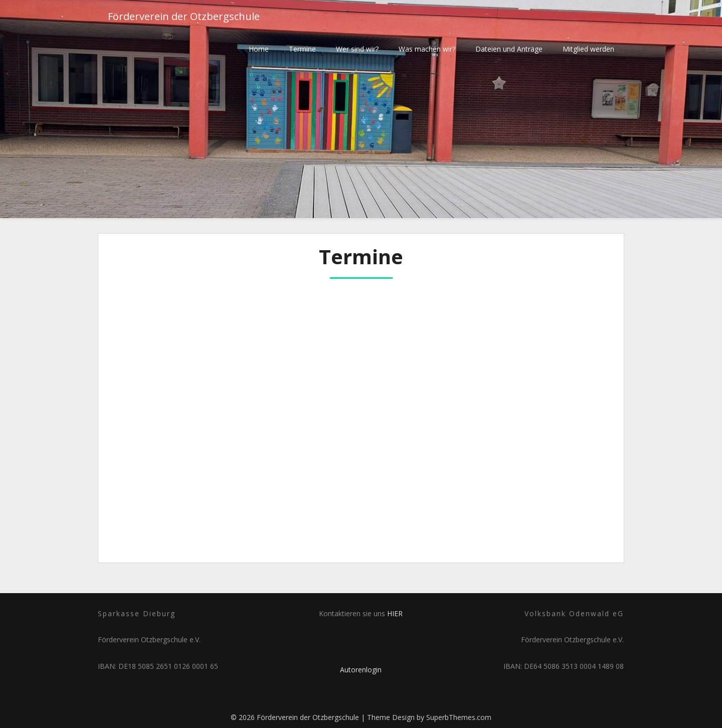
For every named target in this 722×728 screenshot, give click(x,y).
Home (259, 49)
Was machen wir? (427, 49)
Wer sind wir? (357, 49)
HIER (395, 613)
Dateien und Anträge (509, 49)
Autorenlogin (361, 669)
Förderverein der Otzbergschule (184, 16)
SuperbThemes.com (458, 717)
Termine (302, 49)
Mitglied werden (588, 49)
